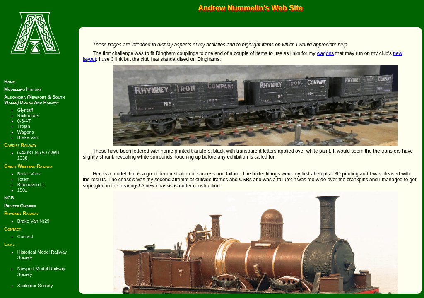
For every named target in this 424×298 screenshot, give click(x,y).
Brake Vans (29, 173)
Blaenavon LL (31, 184)
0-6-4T (24, 120)
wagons (325, 53)
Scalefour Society (35, 285)
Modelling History (23, 89)
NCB (9, 197)
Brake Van (28, 137)
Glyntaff (25, 110)
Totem (23, 179)
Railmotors (28, 115)
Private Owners (20, 205)
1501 (22, 189)
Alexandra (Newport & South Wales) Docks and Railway (34, 99)
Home (9, 81)
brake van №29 (33, 221)
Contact (25, 236)
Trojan (23, 126)
